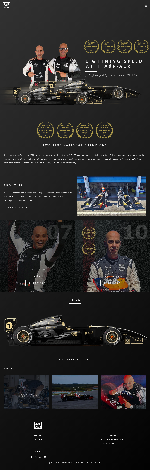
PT (35, 439)
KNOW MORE (18, 207)
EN (41, 439)
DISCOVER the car (75, 359)
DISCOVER (37, 283)
